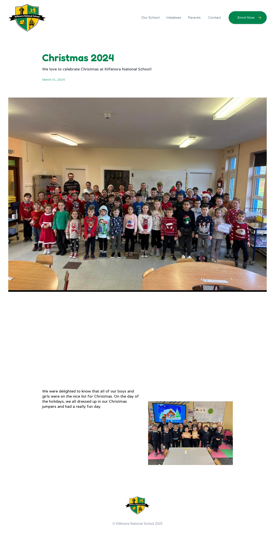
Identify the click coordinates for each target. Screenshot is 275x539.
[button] (150, 17)
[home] (27, 17)
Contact (214, 17)
